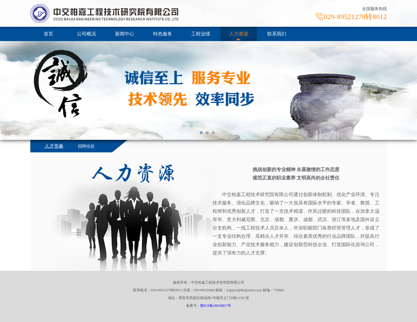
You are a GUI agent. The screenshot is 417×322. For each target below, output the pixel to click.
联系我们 (276, 33)
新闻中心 (124, 33)
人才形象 (54, 146)
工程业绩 (200, 33)
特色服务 (162, 33)
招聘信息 (86, 146)
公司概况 (86, 33)
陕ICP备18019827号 (215, 306)
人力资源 (238, 33)
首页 (48, 33)
